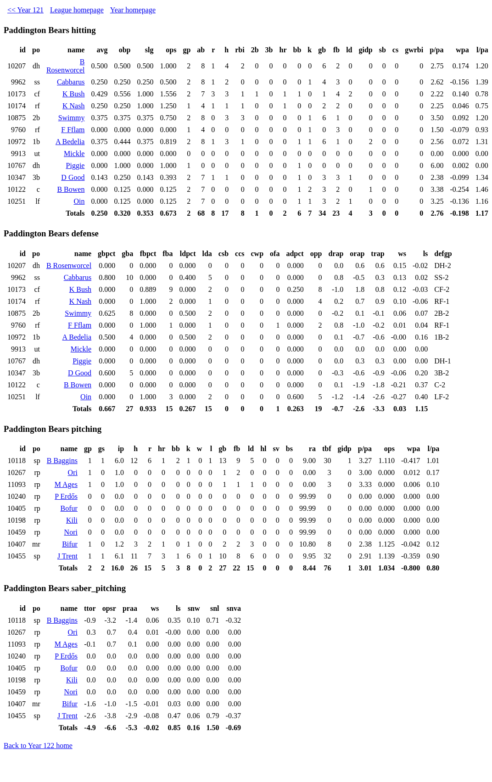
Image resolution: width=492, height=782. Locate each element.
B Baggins (62, 460)
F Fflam (72, 130)
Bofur (69, 508)
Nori (71, 532)
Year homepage (133, 10)
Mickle (74, 153)
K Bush (73, 94)
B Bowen (70, 189)
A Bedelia (70, 141)
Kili (72, 520)
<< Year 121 (25, 10)
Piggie (75, 165)
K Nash (73, 106)
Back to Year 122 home (38, 745)
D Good (72, 177)
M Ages (66, 484)
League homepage (77, 10)
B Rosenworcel (65, 66)
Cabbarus (70, 82)
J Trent (67, 556)
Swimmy (71, 118)
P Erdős (66, 496)
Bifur (70, 544)
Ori (73, 472)
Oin (78, 201)
